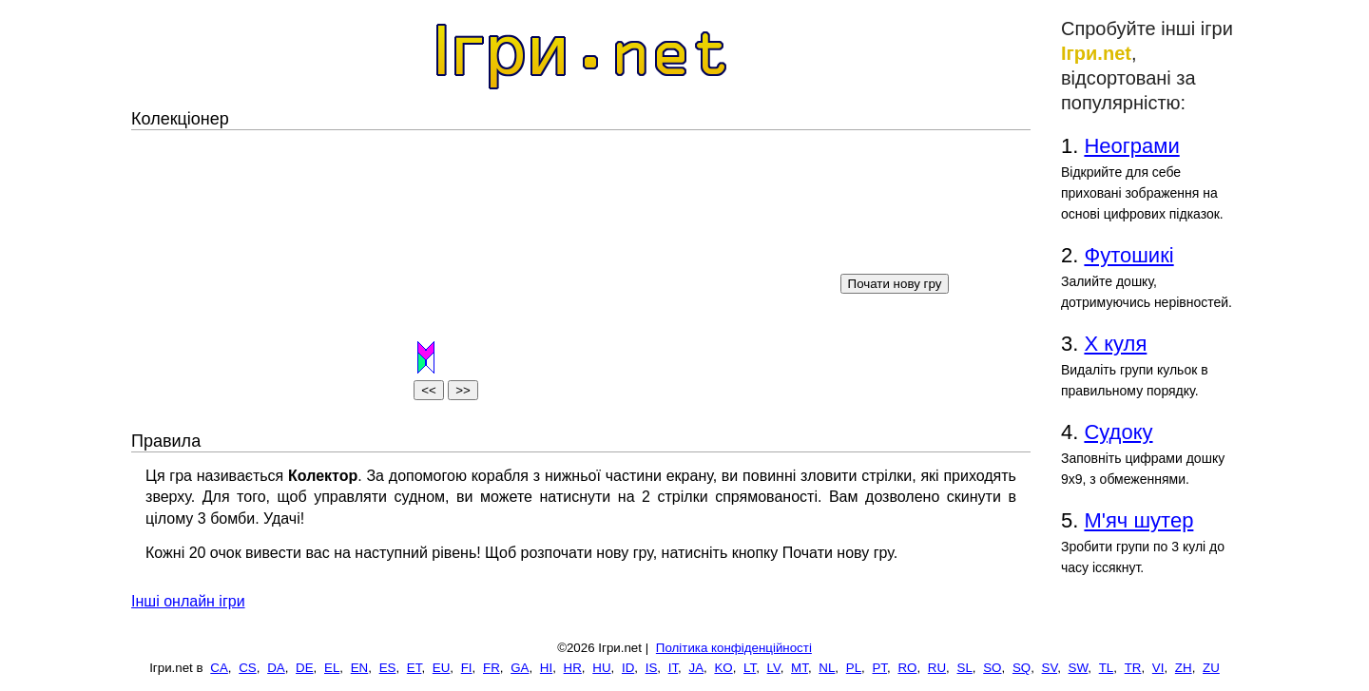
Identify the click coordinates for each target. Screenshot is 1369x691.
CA (219, 668)
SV (1050, 668)
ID (628, 668)
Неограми (1131, 146)
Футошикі (1128, 255)
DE (305, 668)
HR (573, 668)
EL (331, 668)
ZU (1211, 668)
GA (520, 668)
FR (491, 668)
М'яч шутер (1138, 520)
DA (276, 668)
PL (853, 668)
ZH (1183, 668)
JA (696, 668)
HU (601, 668)
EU (442, 668)
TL (1106, 668)
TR (1133, 668)
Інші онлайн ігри (188, 601)
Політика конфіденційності (734, 648)
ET (414, 668)
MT (799, 668)
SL (965, 668)
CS (248, 668)
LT (749, 668)
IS (652, 668)
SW (1079, 668)
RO (906, 668)
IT (673, 668)
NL (827, 668)
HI (546, 668)
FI (466, 668)
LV (774, 668)
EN (360, 668)
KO (723, 668)
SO (992, 668)
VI (1158, 668)
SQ (1021, 668)
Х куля (1115, 343)
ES (387, 668)
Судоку (1118, 432)
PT (879, 668)
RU (937, 668)
